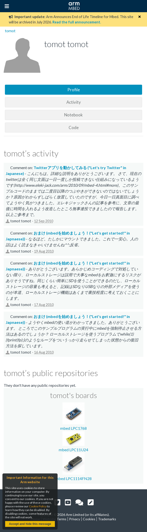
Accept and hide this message (30, 524)
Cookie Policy (38, 506)
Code (74, 127)
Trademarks (107, 519)
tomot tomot (20, 221)
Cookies (89, 519)
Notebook (73, 114)
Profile (73, 89)
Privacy (74, 519)
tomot (10, 30)
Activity (73, 102)
